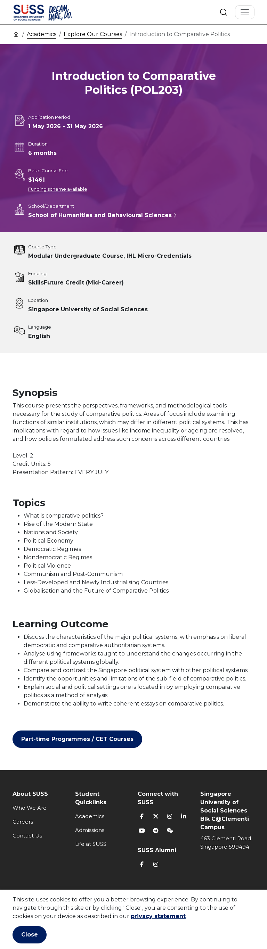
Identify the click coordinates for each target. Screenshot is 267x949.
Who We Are (30, 807)
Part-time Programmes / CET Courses (77, 739)
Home (16, 34)
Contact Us (27, 835)
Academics (41, 34)
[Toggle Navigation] (244, 12)
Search (223, 12)
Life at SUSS (90, 844)
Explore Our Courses (93, 34)
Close (29, 934)
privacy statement (158, 916)
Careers (23, 821)
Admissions (89, 830)
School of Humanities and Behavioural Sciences (100, 215)
